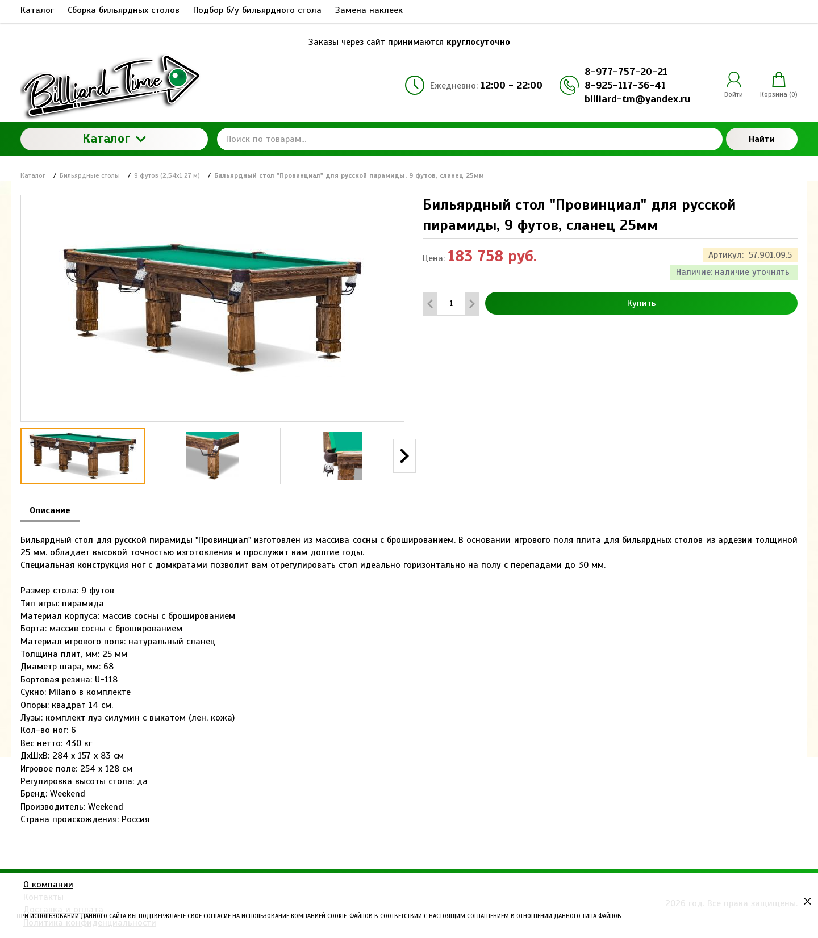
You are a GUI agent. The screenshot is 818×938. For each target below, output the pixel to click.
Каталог (114, 138)
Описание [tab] (50, 510)
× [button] (807, 900)
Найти (762, 139)
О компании (48, 884)
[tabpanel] (409, 674)
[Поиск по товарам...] (470, 139)
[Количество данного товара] (451, 303)
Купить (641, 303)
